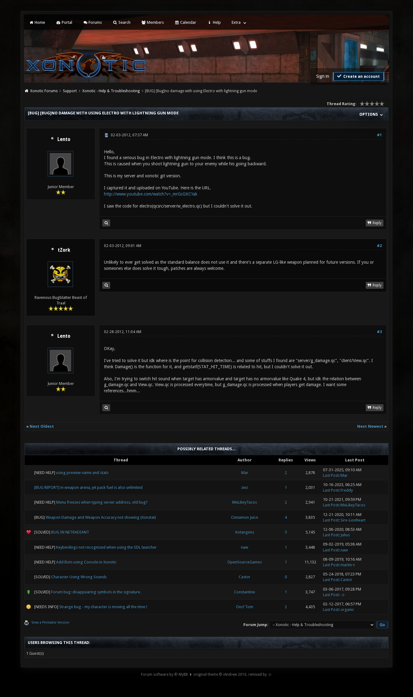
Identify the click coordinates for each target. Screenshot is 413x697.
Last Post (331, 475)
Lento (63, 139)
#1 (379, 135)
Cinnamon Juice (244, 517)
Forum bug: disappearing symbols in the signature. (96, 592)
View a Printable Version (50, 623)
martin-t (348, 565)
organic (347, 609)
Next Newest (370, 426)
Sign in (322, 76)
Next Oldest (42, 426)
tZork (64, 250)
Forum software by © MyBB (164, 674)
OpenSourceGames (244, 562)
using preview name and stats (82, 472)
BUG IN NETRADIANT (70, 532)
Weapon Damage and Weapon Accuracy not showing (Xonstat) (101, 517)
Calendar (185, 22)
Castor (244, 577)
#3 (379, 332)
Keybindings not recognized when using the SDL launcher (106, 547)
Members (152, 22)
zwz (244, 487)
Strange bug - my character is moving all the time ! (103, 606)
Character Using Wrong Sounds (79, 577)
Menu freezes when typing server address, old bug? (102, 502)
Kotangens (244, 532)
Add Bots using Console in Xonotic (86, 562)
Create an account (358, 76)
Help (214, 22)
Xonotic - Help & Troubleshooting (111, 91)
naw (244, 547)
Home (37, 22)
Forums (92, 22)
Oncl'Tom (244, 606)
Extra (236, 22)
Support (70, 91)
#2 (379, 246)
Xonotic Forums (44, 91)
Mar (244, 472)
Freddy (347, 490)
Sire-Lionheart (353, 520)
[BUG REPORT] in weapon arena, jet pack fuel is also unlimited (88, 487)
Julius (345, 535)
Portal (64, 22)
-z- (343, 594)
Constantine (244, 592)
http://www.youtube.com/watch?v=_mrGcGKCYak (150, 194)
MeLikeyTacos (244, 502)
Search (121, 22)
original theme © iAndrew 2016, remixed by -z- (232, 674)
